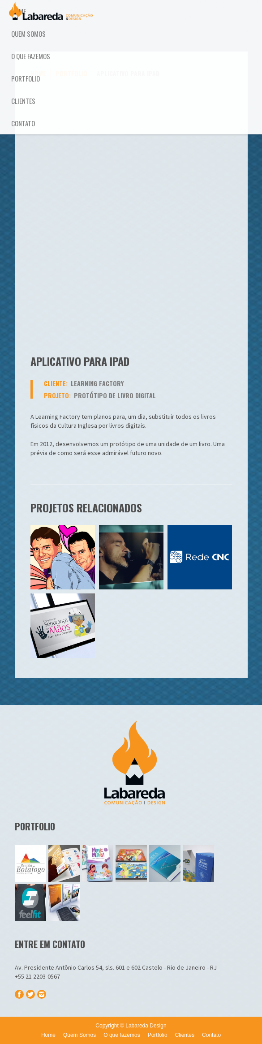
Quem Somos (28, 34)
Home (18, 11)
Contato (23, 123)
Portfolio (25, 78)
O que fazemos (30, 56)
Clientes (23, 101)
